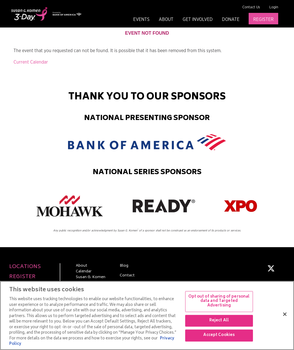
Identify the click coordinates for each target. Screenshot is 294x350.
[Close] (284, 314)
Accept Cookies (219, 335)
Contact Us (251, 7)
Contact (127, 276)
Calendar (84, 272)
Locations (25, 267)
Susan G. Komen (90, 277)
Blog (124, 266)
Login (273, 7)
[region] (147, 315)
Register (263, 19)
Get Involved (198, 19)
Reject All (219, 320)
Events (141, 19)
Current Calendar (30, 62)
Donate (230, 19)
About (166, 19)
